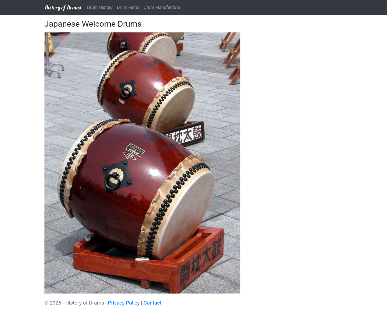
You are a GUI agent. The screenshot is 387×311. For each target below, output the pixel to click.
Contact (153, 303)
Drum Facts (128, 7)
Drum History (100, 7)
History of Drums (62, 7)
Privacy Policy (124, 303)
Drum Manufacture (162, 7)
